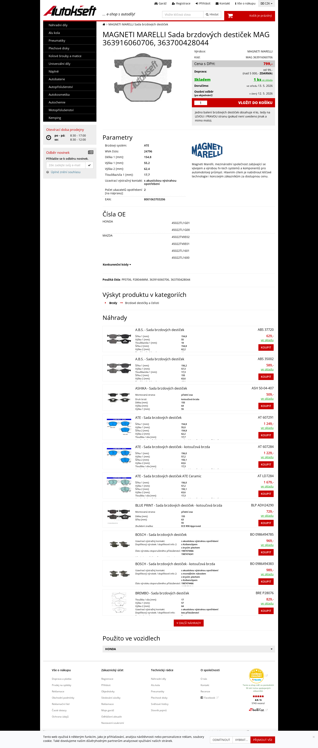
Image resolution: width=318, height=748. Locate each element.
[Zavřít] (314, 737)
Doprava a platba (61, 678)
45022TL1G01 (181, 223)
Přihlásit (105, 685)
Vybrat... (241, 740)
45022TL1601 (180, 251)
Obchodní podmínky (63, 697)
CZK (266, 3)
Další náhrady (188, 623)
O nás (204, 678)
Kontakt (205, 685)
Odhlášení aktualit (111, 716)
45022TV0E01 (181, 244)
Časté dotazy (59, 710)
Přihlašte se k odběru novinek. (67, 159)
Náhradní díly (58, 25)
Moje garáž (107, 710)
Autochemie (57, 102)
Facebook (209, 697)
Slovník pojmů (159, 710)
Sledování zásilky (110, 697)
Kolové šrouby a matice (65, 56)
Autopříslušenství (61, 87)
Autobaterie (57, 79)
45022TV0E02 (181, 237)
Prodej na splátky (61, 685)
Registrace (107, 678)
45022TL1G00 (181, 230)
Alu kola (54, 33)
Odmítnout (221, 740)
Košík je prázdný (260, 15)
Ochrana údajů (60, 716)
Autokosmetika (59, 94)
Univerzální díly (59, 64)
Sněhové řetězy (159, 704)
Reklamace (58, 691)
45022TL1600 (180, 257)
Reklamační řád (60, 704)
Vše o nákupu (61, 670)
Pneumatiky (57, 40)
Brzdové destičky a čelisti (142, 303)
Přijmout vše (262, 740)
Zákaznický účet (112, 670)
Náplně (54, 71)
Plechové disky (59, 48)
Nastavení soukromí (112, 722)
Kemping (55, 118)
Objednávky (108, 691)
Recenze (205, 691)
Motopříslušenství (61, 110)
